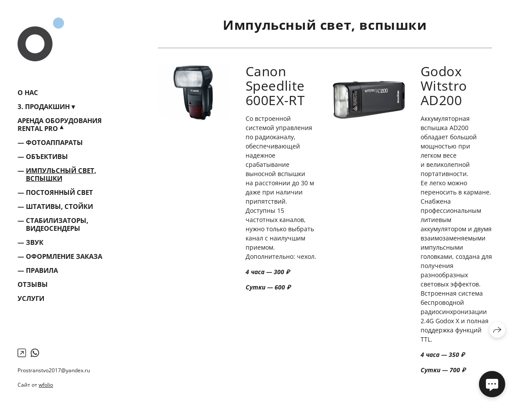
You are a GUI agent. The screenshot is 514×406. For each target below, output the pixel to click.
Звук (34, 242)
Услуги (31, 298)
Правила (42, 270)
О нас (28, 92)
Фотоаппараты (54, 142)
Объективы (47, 156)
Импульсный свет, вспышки (61, 174)
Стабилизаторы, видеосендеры (57, 224)
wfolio (46, 384)
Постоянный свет (59, 192)
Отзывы (33, 284)
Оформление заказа (64, 256)
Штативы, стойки (59, 206)
